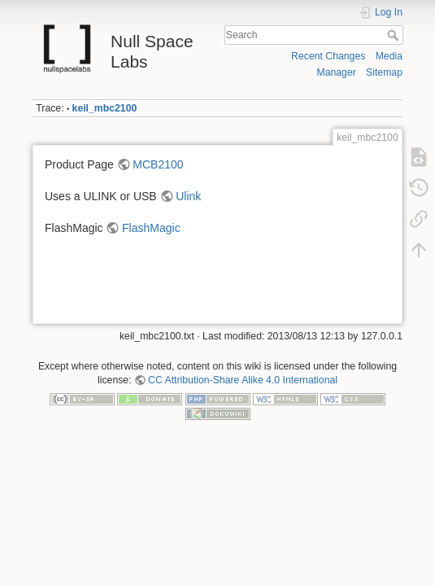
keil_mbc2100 (104, 108)
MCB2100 (158, 164)
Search (394, 35)
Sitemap (384, 72)
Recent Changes (328, 56)
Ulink (188, 196)
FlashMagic (151, 227)
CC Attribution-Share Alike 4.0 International (242, 380)
